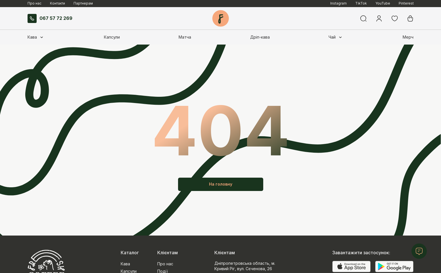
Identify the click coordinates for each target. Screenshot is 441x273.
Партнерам (83, 3)
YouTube (382, 3)
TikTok (361, 3)
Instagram (338, 3)
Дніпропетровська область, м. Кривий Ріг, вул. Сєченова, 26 (244, 266)
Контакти (57, 3)
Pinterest (406, 3)
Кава (125, 263)
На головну (220, 184)
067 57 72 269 (50, 18)
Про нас (34, 3)
